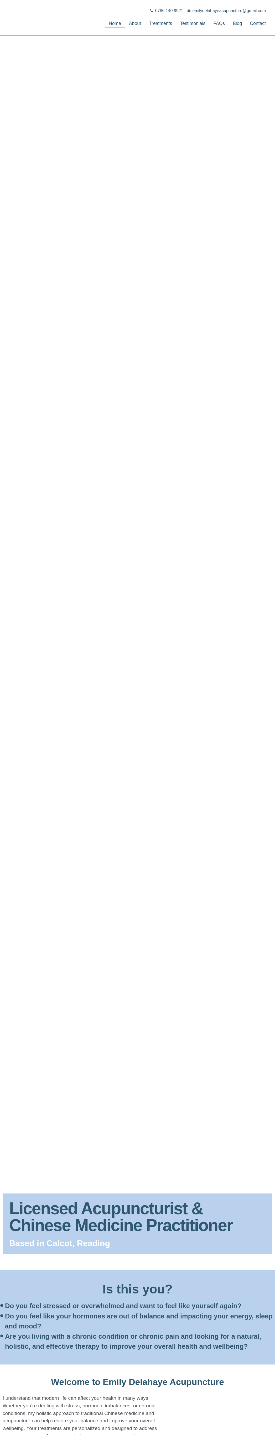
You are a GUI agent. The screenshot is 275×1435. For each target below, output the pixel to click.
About (119, 23)
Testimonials (185, 23)
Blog (233, 23)
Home (97, 23)
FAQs (214, 23)
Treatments (148, 23)
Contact (256, 23)
